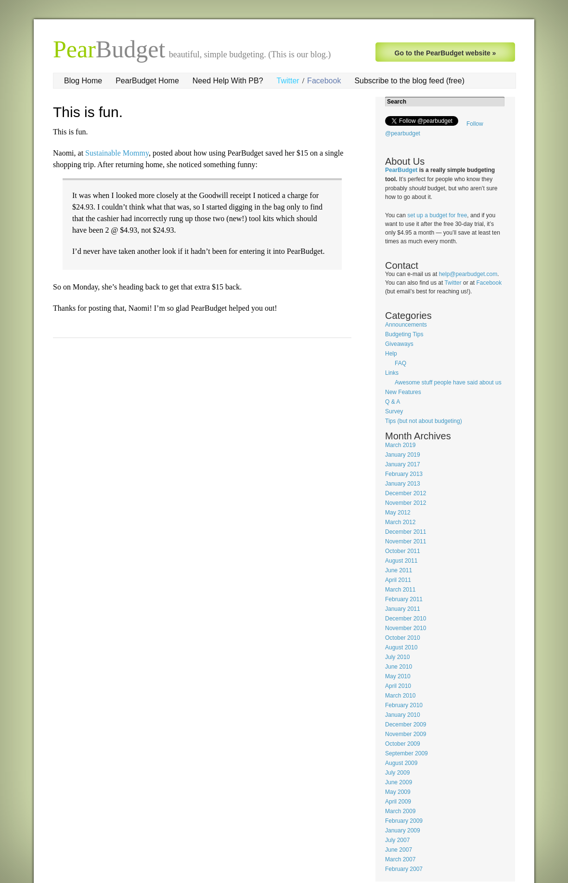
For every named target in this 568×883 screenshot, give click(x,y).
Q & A (392, 401)
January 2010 (402, 715)
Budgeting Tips (404, 334)
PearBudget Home (147, 81)
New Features (403, 392)
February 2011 (404, 599)
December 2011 (405, 531)
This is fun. (88, 112)
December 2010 (405, 618)
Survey (394, 411)
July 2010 (397, 657)
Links (392, 372)
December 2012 (405, 493)
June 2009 (398, 782)
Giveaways (399, 344)
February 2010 (404, 705)
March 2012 (400, 522)
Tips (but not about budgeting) (423, 421)
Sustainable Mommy (117, 153)
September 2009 (406, 753)
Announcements (406, 324)
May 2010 (398, 676)
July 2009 (397, 772)
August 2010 (401, 647)
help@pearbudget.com (468, 274)
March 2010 (400, 695)
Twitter (288, 81)
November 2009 (405, 734)
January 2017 (402, 464)
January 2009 (402, 830)
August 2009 (401, 763)
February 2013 (404, 474)
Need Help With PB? (228, 81)
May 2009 (398, 792)
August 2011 (401, 560)
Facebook (324, 81)
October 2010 (402, 637)
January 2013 (402, 483)
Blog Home (83, 81)
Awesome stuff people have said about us (448, 382)
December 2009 (405, 724)
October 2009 (402, 743)
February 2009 (404, 820)
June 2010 (398, 666)
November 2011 (405, 541)
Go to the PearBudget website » (445, 53)
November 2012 (405, 503)
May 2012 (398, 512)
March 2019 (400, 445)
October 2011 (402, 551)
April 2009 (398, 801)
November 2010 (405, 628)
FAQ (400, 363)
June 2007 (398, 849)
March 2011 (400, 589)
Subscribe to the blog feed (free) (409, 81)
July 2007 (397, 840)
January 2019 (402, 454)
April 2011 (398, 580)
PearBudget (401, 170)
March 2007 (400, 859)
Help (391, 353)
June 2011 (398, 570)
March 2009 (400, 811)
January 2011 (402, 609)
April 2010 (398, 686)
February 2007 (404, 869)
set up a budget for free (437, 215)
